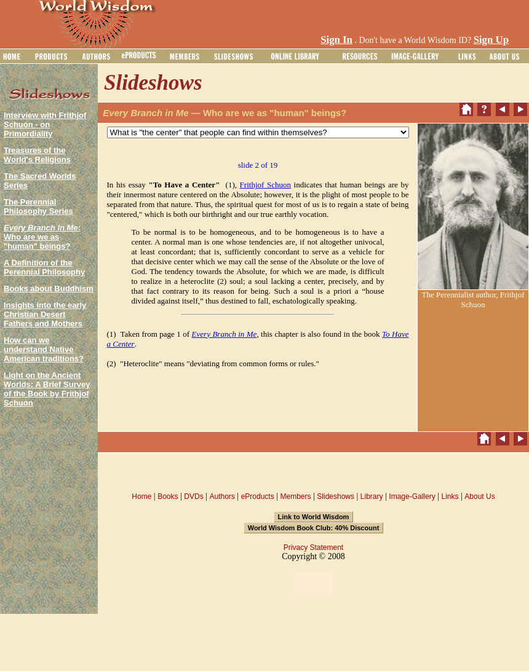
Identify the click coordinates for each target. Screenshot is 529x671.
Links (450, 496)
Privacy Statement (313, 547)
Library (371, 496)
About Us (479, 496)
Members (295, 496)
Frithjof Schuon (265, 184)
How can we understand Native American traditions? (44, 349)
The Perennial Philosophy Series (38, 206)
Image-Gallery (412, 496)
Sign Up (491, 39)
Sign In (336, 39)
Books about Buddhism (48, 288)
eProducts (257, 496)
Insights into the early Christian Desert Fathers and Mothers (45, 314)
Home (141, 496)
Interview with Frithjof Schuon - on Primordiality (45, 124)
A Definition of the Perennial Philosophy (44, 267)
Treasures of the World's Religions (37, 155)
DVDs (193, 496)
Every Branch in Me (224, 334)
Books (167, 496)
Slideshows (335, 496)
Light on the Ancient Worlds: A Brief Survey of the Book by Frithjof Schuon (47, 389)
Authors (221, 496)
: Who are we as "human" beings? (42, 237)
